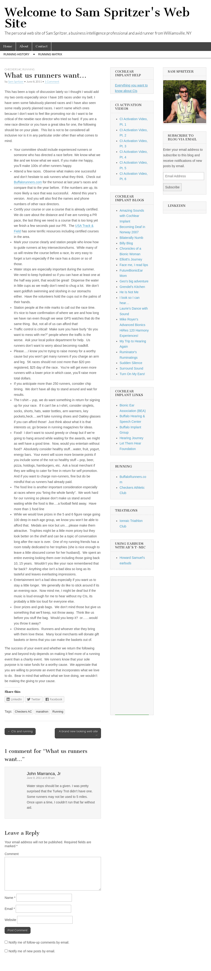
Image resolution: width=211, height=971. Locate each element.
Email (10, 909)
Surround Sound (131, 368)
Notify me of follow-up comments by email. (39, 942)
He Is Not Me (129, 292)
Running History (16, 54)
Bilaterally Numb (131, 238)
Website (10, 920)
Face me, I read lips (134, 265)
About (23, 46)
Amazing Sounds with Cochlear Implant (132, 216)
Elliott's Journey (131, 259)
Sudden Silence (131, 363)
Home (7, 46)
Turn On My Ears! (132, 374)
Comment (12, 854)
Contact (42, 46)
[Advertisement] (132, 646)
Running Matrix (50, 54)
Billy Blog (126, 243)
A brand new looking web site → (78, 733)
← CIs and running (20, 731)
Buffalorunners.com (28, 182)
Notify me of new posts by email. (32, 951)
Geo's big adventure (134, 281)
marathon (42, 711)
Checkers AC (13, 69)
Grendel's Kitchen (132, 287)
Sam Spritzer (16, 81)
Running (28, 69)
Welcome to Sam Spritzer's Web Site (97, 17)
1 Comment (52, 81)
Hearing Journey (132, 438)
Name (10, 898)
